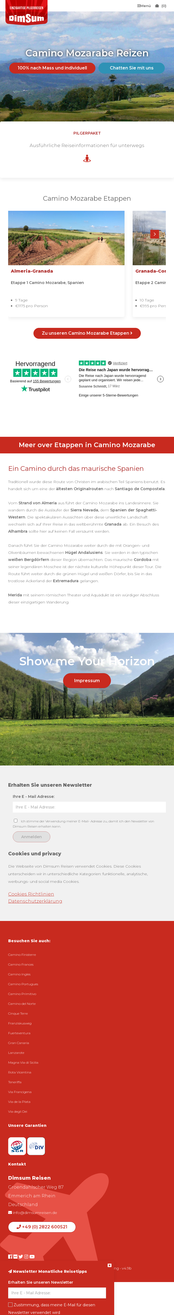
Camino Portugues (23, 984)
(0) (160, 6)
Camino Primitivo (22, 994)
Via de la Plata (19, 1102)
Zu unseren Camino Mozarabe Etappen (87, 333)
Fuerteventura (19, 1033)
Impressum (87, 680)
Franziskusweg (20, 1023)
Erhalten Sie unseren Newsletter (40, 1282)
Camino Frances (20, 964)
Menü (144, 6)
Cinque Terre (18, 1013)
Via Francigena (20, 1092)
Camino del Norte (22, 1004)
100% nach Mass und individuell (52, 68)
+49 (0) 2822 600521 (42, 1226)
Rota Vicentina (19, 1072)
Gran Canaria (18, 1043)
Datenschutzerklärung (35, 901)
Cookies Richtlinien (31, 894)
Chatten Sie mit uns (132, 68)
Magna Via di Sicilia (23, 1062)
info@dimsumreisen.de (32, 1212)
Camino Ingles (19, 974)
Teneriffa (14, 1082)
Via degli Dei (17, 1111)
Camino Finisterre (22, 955)
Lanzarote (16, 1053)
